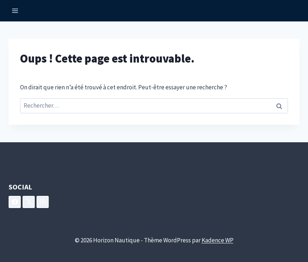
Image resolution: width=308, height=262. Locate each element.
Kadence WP (218, 240)
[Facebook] (15, 202)
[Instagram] (43, 202)
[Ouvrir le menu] (15, 10)
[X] (29, 202)
